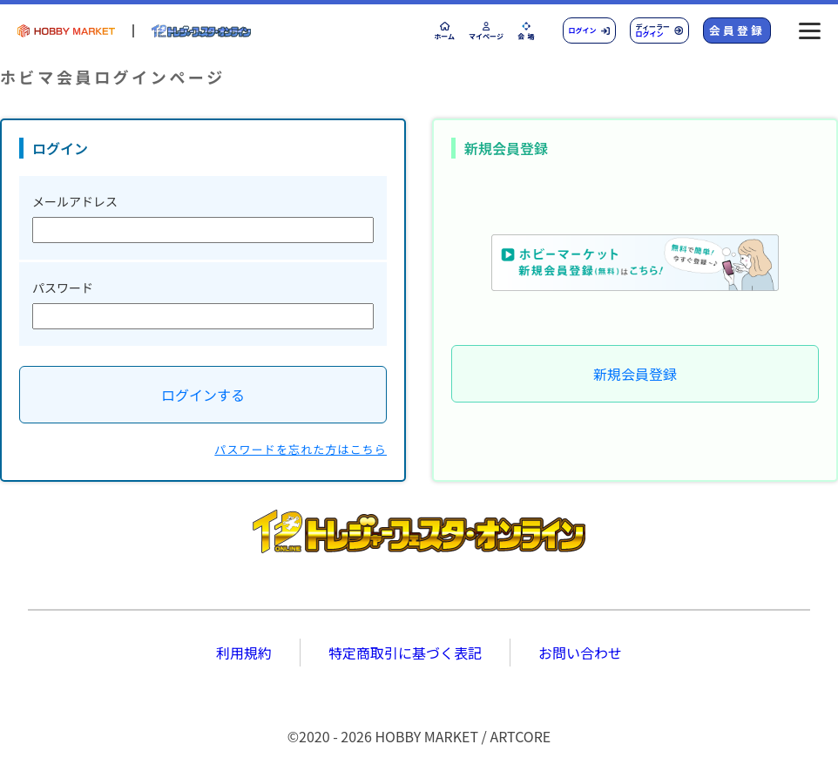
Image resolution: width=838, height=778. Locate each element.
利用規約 (244, 652)
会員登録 (737, 30)
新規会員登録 (635, 373)
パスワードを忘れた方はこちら (300, 449)
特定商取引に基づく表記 (405, 652)
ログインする (203, 394)
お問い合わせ (580, 652)
